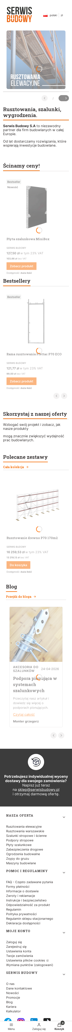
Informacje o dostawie (22, 891)
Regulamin (13, 909)
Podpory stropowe (19, 840)
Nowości (12, 993)
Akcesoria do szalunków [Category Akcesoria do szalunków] (25, 669)
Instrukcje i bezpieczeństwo (26, 900)
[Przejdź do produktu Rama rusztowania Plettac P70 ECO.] (36, 321)
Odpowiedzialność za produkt (28, 905)
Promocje (13, 997)
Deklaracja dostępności (23, 923)
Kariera (11, 1007)
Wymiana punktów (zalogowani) (29, 965)
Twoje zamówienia (19, 956)
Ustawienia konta (18, 951)
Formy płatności (17, 886)
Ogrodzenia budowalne (23, 854)
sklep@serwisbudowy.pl (39, 789)
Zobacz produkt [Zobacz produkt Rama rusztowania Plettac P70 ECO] (21, 381)
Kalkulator (13, 1011)
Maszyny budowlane (21, 863)
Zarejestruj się (16, 947)
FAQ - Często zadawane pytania (29, 882)
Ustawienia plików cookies (26, 960)
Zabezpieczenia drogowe (24, 849)
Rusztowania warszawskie (25, 831)
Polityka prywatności (21, 914)
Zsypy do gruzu (17, 858)
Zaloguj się (14, 942)
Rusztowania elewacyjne (24, 826)
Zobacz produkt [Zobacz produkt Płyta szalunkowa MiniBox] (21, 266)
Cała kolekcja (16, 467)
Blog (9, 1002)
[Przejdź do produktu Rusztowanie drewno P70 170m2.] (36, 505)
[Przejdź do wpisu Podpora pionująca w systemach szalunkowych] (36, 661)
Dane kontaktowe (19, 988)
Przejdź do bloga (21, 597)
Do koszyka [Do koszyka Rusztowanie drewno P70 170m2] (18, 565)
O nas (10, 984)
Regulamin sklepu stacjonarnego (29, 918)
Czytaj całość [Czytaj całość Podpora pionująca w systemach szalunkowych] (24, 715)
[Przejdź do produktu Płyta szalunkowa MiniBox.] (36, 206)
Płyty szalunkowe (18, 845)
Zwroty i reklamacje (20, 896)
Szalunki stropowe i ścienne (26, 836)
